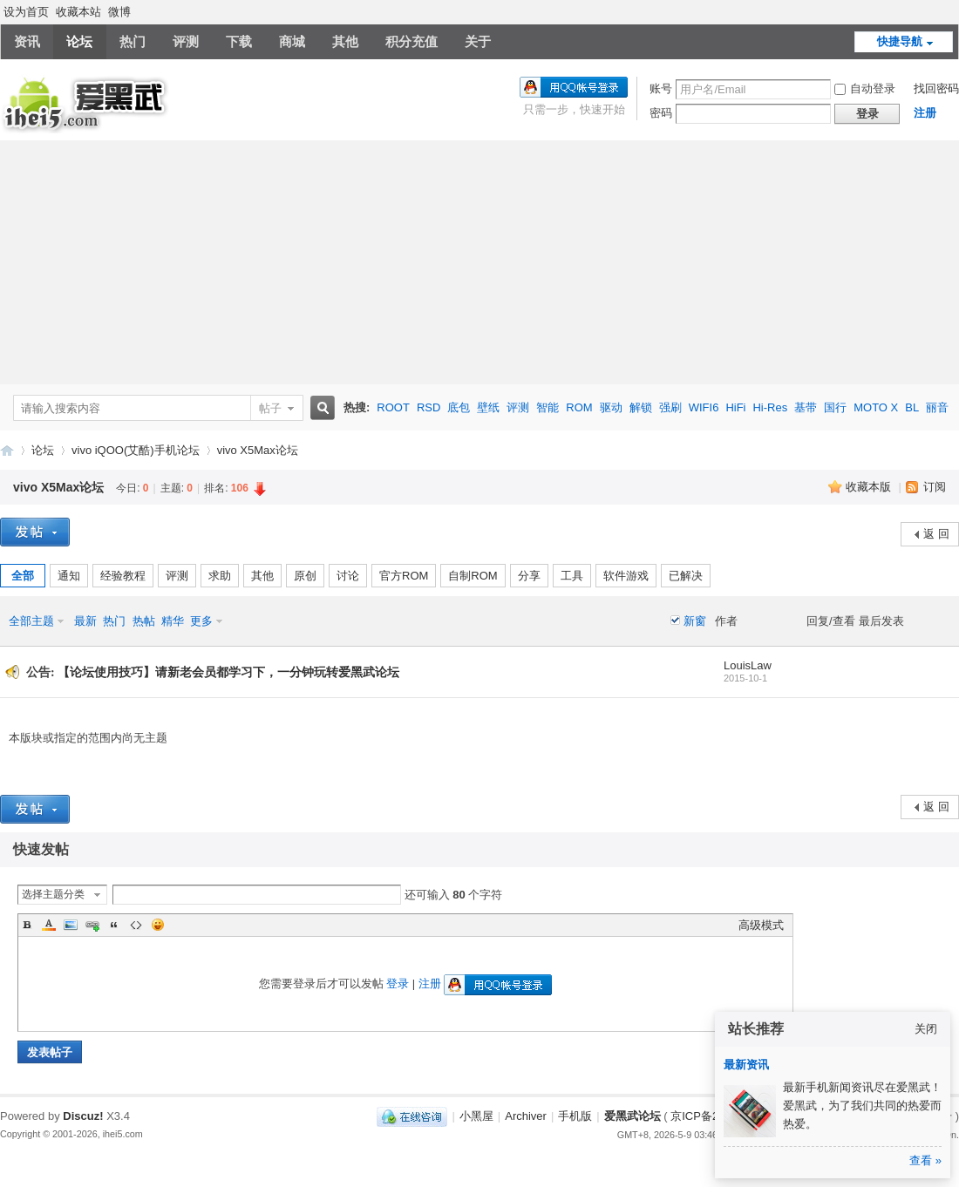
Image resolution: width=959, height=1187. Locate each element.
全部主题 (31, 620)
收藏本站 (78, 11)
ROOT (393, 407)
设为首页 (26, 11)
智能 (547, 407)
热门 (132, 41)
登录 (397, 983)
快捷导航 (899, 41)
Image (70, 924)
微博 (119, 11)
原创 (305, 575)
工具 (572, 575)
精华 (172, 620)
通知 (69, 575)
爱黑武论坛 (7, 450)
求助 (219, 575)
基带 (805, 407)
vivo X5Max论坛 (257, 450)
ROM (579, 407)
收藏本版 (870, 486)
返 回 (936, 533)
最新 (85, 620)
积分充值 (411, 41)
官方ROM (403, 575)
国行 (835, 407)
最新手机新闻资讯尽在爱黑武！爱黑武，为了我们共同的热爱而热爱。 (862, 1105)
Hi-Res (769, 407)
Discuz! (83, 1116)
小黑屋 (476, 1116)
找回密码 (936, 88)
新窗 (695, 620)
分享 (529, 575)
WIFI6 (704, 407)
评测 (186, 41)
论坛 (79, 41)
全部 (22, 575)
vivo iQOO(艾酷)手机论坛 (135, 450)
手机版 (575, 1116)
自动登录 (864, 88)
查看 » (925, 1160)
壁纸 (488, 407)
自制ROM (472, 575)
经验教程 (123, 575)
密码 (661, 112)
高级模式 (761, 925)
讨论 (348, 575)
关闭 (926, 1028)
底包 (458, 407)
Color (49, 924)
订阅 (934, 486)
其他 (345, 41)
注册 (925, 112)
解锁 (640, 407)
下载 (239, 41)
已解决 (686, 575)
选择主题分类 (53, 894)
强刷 (670, 407)
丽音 (937, 407)
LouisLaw (748, 665)
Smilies (158, 924)
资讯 (27, 41)
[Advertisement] (479, 262)
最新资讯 (746, 1064)
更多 (201, 620)
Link (92, 924)
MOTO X (876, 407)
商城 (292, 41)
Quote (114, 924)
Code (136, 924)
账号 (661, 88)
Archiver (526, 1116)
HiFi (735, 407)
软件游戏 (626, 575)
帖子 (270, 408)
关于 (478, 41)
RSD (428, 407)
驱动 (611, 407)
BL (912, 407)
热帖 (144, 620)
